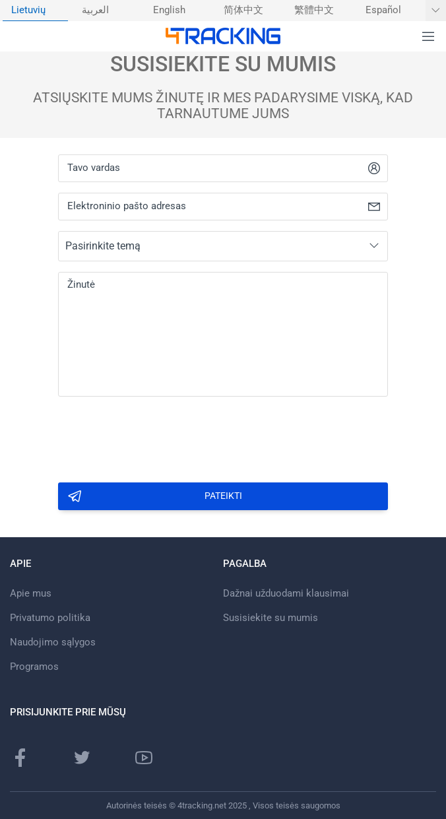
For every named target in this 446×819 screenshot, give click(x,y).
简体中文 (243, 10)
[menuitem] (35, 10)
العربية (95, 10)
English (169, 10)
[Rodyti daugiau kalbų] (436, 10)
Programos (34, 666)
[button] (428, 37)
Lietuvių (28, 10)
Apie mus (30, 593)
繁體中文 (314, 10)
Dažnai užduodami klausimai (286, 593)
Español (383, 10)
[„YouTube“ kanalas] (143, 757)
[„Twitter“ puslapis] (81, 757)
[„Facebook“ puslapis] (20, 757)
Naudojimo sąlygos (53, 642)
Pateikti (154, 496)
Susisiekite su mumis (270, 618)
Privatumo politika (50, 618)
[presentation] (158, 435)
